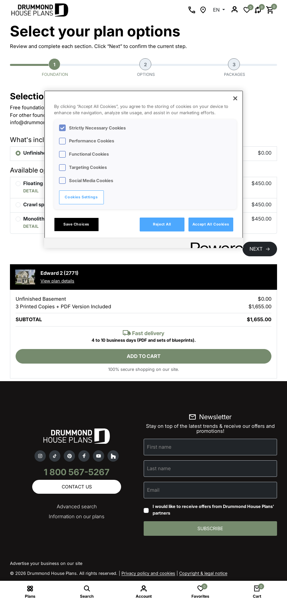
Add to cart (144, 356)
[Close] (235, 98)
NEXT (260, 249)
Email (153, 490)
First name (159, 447)
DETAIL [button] (30, 190)
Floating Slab (38, 183)
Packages (234, 67)
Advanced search (77, 506)
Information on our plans (77, 516)
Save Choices (76, 224)
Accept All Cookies (210, 224)
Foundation (55, 67)
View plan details (57, 280)
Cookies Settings (81, 197)
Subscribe (210, 528)
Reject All (162, 224)
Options (146, 67)
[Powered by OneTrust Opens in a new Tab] (214, 244)
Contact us (77, 486)
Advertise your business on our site (46, 563)
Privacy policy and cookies (148, 573)
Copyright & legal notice (203, 573)
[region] (143, 169)
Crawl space (38, 204)
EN (217, 10)
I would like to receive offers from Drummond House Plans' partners (213, 510)
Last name (159, 468)
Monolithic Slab (41, 219)
